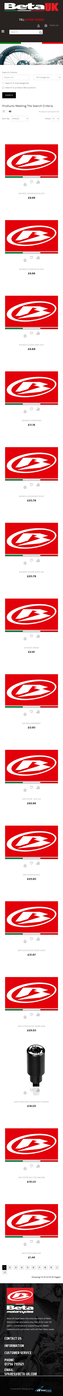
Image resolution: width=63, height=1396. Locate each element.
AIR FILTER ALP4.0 (31, 875)
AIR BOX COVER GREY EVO (31, 345)
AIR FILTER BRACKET (31, 1253)
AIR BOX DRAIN (31, 647)
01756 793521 (35, 19)
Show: (48, 118)
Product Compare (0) (49, 111)
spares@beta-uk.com (20, 1374)
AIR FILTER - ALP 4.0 (31, 799)
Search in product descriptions (19, 87)
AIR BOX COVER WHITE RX (31, 572)
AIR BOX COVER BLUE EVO (31, 269)
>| (5, 1272)
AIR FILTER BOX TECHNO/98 (31, 1177)
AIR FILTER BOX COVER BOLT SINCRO (31, 1102)
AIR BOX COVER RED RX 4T (31, 496)
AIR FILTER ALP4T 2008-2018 (31, 1026)
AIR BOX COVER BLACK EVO (32, 193)
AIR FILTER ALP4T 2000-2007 (31, 950)
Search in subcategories (15, 83)
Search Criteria (9, 72)
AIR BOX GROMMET (31, 723)
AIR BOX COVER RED (31, 420)
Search (34, 62)
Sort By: (6, 118)
